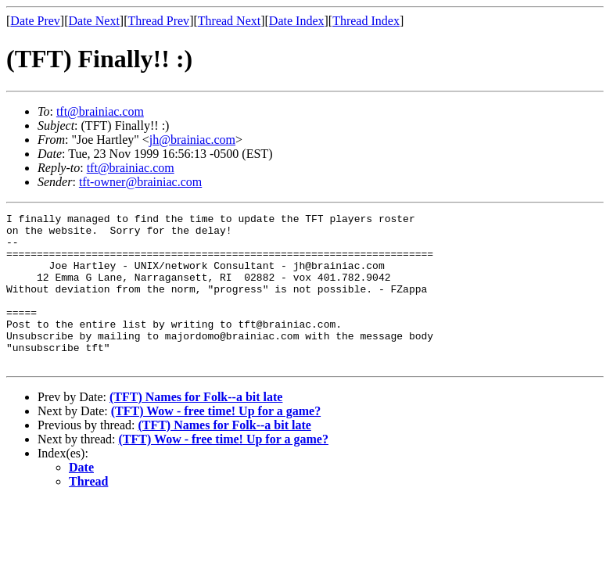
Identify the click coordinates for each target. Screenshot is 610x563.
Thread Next (229, 20)
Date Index (297, 20)
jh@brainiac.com (192, 139)
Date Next (94, 20)
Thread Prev (158, 20)
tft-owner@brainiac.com (140, 181)
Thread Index (366, 20)
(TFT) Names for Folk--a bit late (195, 427)
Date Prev (35, 20)
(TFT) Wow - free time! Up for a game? (216, 441)
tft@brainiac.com (100, 111)
